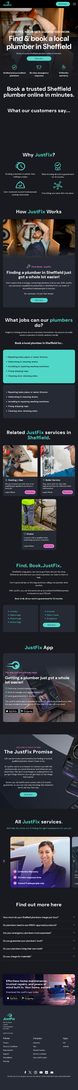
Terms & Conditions (10, 1046)
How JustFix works (40, 1057)
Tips (34, 1046)
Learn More (10, 492)
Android (66, 1046)
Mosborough (15, 618)
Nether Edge (15, 622)
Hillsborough (15, 615)
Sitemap (6, 1061)
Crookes (13, 611)
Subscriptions (8, 1050)
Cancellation (7, 1057)
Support (6, 1053)
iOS (64, 1042)
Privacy (5, 1042)
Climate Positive (39, 1050)
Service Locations (39, 1053)
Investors (36, 1042)
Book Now (63, 4)
